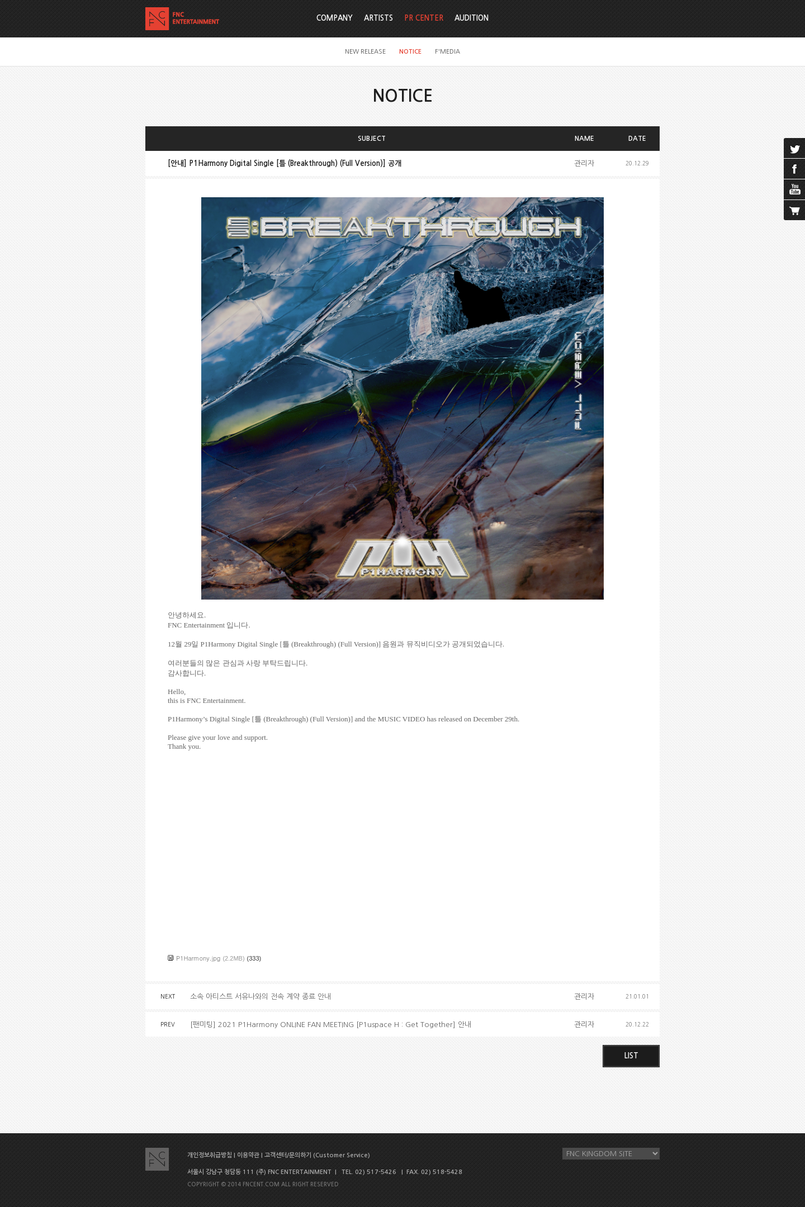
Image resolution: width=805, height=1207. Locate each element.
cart (794, 210)
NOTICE (410, 52)
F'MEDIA (447, 52)
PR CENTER (423, 18)
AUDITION (471, 18)
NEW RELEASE (365, 52)
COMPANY (334, 18)
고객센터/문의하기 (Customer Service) (317, 1155)
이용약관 (248, 1155)
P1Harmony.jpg (198, 958)
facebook (794, 169)
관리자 (584, 163)
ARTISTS (378, 18)
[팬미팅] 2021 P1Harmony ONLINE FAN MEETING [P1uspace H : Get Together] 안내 (330, 1024)
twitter (794, 148)
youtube (794, 189)
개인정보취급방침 (209, 1155)
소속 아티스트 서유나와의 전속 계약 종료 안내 (260, 996)
